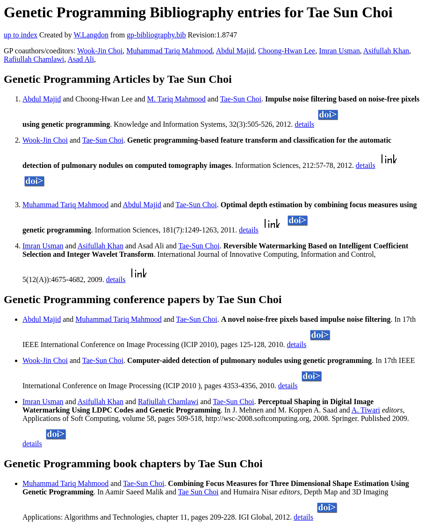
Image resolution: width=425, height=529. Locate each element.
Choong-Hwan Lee (286, 51)
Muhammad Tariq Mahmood (169, 51)
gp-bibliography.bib (156, 35)
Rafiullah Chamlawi (34, 59)
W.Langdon (90, 35)
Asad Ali (80, 59)
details (304, 124)
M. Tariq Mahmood (176, 99)
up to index (20, 35)
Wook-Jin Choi (99, 51)
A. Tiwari (366, 410)
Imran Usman (339, 51)
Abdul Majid (235, 51)
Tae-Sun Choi (240, 99)
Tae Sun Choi (198, 492)
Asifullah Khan (386, 51)
